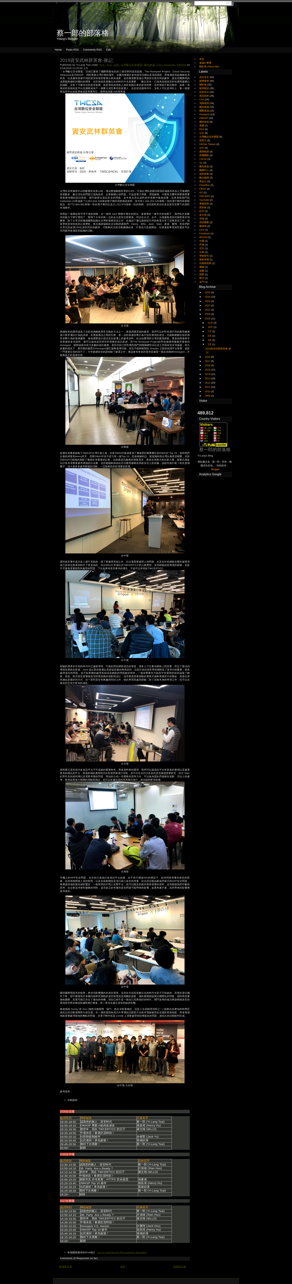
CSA (159, 64)
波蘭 (202, 270)
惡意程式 (204, 92)
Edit (108, 49)
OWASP (181, 64)
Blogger (215, 469)
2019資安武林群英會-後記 (86, 60)
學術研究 (204, 255)
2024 (208, 296)
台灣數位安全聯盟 (131, 64)
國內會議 (149, 64)
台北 (109, 64)
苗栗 (202, 274)
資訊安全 (204, 77)
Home (58, 49)
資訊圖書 (204, 222)
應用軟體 (204, 151)
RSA (202, 129)
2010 (208, 391)
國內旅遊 (204, 166)
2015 (208, 369)
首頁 (122, 1266)
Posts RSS (72, 49)
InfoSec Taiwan (207, 144)
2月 (210, 344)
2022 (208, 305)
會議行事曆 (205, 62)
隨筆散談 (204, 88)
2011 (208, 387)
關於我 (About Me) (209, 66)
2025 (208, 292)
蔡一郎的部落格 (215, 449)
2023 (208, 301)
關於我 (203, 84)
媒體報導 (204, 80)
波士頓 (203, 214)
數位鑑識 (204, 177)
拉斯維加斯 (205, 263)
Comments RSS (92, 49)
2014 (208, 374)
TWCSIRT (205, 196)
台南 (116, 64)
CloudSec (204, 185)
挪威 (202, 267)
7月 (210, 331)
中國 (202, 240)
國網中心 (204, 170)
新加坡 (203, 207)
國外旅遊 (204, 121)
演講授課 (204, 103)
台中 (102, 64)
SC (201, 162)
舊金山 (203, 181)
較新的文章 (65, 1266)
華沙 (202, 278)
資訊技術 (204, 95)
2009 (208, 395)
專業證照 (204, 203)
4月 (210, 340)
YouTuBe (204, 200)
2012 (208, 382)
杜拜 (202, 211)
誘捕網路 (204, 155)
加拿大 (203, 140)
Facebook (205, 233)
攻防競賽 (204, 174)
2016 (208, 365)
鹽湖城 (203, 226)
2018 (208, 356)
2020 (208, 314)
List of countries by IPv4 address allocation (122, 1252)
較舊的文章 (180, 1266)
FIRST (203, 188)
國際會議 (204, 110)
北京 (202, 248)
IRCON (203, 237)
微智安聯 (204, 259)
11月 (211, 322)
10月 (211, 327)
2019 (208, 318)
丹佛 (202, 244)
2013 (208, 378)
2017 (208, 361)
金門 (202, 281)
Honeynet (169, 64)
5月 (210, 335)
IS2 (201, 192)
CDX (202, 229)
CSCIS (203, 159)
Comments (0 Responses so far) (79, 1258)
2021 (208, 309)
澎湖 (202, 218)
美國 (202, 125)
